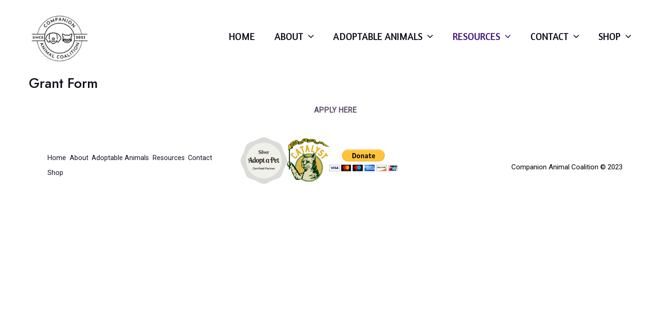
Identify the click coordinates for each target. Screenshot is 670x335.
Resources (471, 43)
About (272, 43)
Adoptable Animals (366, 43)
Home (216, 43)
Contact (549, 43)
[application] (287, 43)
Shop (613, 43)
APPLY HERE (335, 123)
